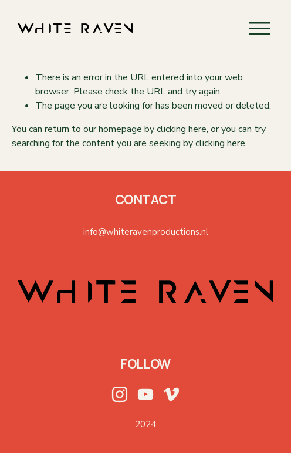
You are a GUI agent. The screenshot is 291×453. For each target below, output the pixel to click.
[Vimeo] (171, 394)
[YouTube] (145, 394)
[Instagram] (119, 394)
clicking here (182, 129)
